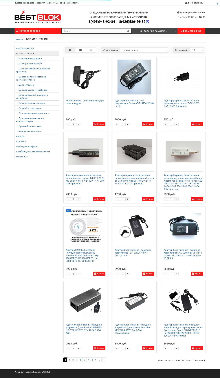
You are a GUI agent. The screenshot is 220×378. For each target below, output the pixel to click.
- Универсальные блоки (28, 131)
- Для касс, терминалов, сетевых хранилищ (33, 70)
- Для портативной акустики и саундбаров (32, 96)
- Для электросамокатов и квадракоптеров (30, 119)
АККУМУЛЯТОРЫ (25, 48)
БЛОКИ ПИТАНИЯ (25, 53)
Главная (19, 39)
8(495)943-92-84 (102, 22)
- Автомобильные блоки (29, 58)
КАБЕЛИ (20, 136)
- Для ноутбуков (25, 85)
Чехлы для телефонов (27, 146)
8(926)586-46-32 (132, 22)
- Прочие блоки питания (29, 126)
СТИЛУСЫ (21, 141)
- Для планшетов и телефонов (31, 90)
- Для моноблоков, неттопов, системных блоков (31, 78)
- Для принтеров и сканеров (30, 103)
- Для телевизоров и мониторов (32, 113)
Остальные (22, 156)
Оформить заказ (191, 30)
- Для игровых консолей (29, 63)
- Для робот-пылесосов (28, 108)
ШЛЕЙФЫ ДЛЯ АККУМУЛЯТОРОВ (33, 151)
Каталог (28, 30)
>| (103, 360)
